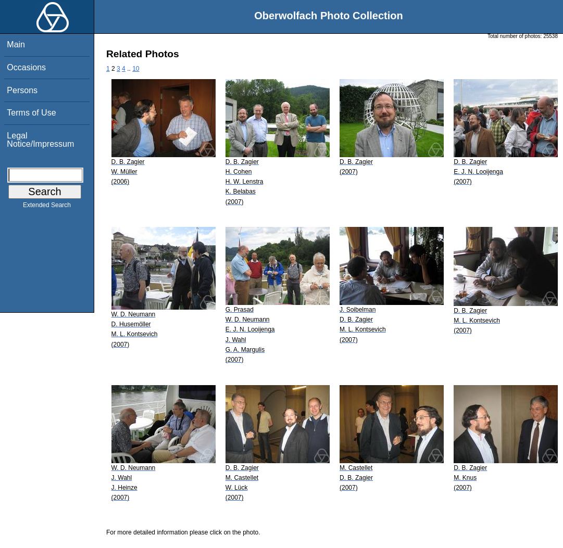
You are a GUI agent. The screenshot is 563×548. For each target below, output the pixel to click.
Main (16, 44)
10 (135, 68)
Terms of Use (31, 112)
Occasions (26, 67)
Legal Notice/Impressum (40, 139)
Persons (22, 90)
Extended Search (47, 207)
